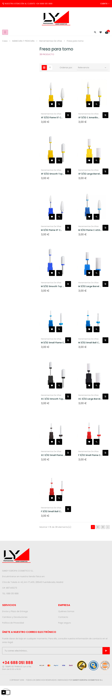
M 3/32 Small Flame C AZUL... (52, 342)
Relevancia (92, 67)
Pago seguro (64, 622)
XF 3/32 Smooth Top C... (52, 173)
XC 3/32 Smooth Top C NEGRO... (52, 398)
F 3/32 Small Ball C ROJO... (51, 511)
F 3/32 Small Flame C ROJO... (89, 455)
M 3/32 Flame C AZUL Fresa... (89, 230)
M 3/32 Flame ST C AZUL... (51, 230)
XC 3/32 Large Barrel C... (89, 398)
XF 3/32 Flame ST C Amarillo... (51, 117)
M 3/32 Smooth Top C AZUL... (52, 286)
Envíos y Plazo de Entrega (15, 611)
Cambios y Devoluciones (14, 617)
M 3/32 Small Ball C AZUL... (88, 342)
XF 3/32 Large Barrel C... (89, 173)
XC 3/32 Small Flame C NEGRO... (53, 455)
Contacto (63, 617)
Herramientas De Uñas (51, 114)
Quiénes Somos (66, 611)
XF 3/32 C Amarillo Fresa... (88, 117)
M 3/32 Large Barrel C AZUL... (89, 286)
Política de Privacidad (13, 622)
